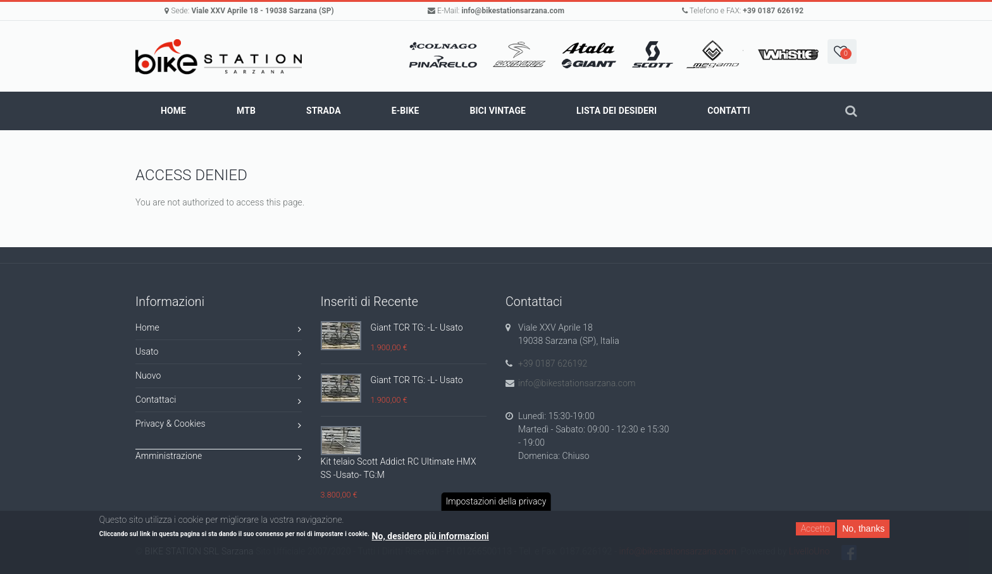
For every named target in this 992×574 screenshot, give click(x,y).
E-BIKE (405, 111)
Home (173, 111)
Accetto (815, 528)
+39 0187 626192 (773, 10)
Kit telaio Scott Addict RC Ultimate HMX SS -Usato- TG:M (398, 468)
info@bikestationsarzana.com (512, 10)
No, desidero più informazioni (430, 536)
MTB (246, 111)
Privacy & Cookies (218, 425)
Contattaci (218, 401)
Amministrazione (218, 458)
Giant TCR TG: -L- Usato (417, 327)
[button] (842, 51)
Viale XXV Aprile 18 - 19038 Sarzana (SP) (262, 10)
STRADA (323, 111)
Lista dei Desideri (616, 111)
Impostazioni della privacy (496, 501)
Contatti (728, 111)
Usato (218, 353)
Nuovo (218, 377)
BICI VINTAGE (497, 111)
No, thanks (863, 528)
